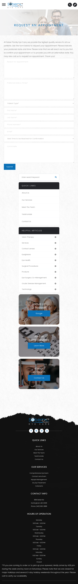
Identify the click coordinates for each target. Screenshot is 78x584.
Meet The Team (28, 207)
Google (39, 313)
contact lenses (28, 248)
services (25, 243)
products (25, 272)
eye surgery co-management (34, 277)
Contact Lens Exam (39, 476)
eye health (26, 260)
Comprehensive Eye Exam (39, 473)
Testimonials (27, 214)
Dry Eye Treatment (39, 483)
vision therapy (28, 237)
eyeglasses (26, 254)
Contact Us (26, 221)
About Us (25, 193)
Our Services (27, 200)
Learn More (39, 345)
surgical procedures (30, 266)
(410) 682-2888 (41, 506)
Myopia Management (39, 480)
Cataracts (39, 486)
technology (26, 289)
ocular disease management (34, 283)
